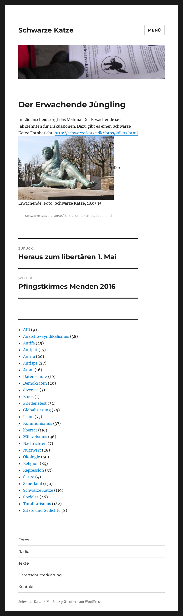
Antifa (29, 343)
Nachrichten (35, 443)
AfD (26, 329)
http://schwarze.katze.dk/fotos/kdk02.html (96, 133)
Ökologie (31, 456)
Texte (23, 563)
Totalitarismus (37, 503)
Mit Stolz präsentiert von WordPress (74, 602)
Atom (28, 369)
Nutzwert (32, 450)
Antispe (30, 363)
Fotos (23, 540)
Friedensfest (35, 403)
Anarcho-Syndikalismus (46, 336)
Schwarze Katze (46, 30)
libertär (30, 430)
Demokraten (35, 383)
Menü (154, 30)
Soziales (31, 497)
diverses (31, 389)
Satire (28, 476)
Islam (28, 416)
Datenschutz (35, 376)
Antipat (30, 349)
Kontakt (26, 586)
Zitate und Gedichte (42, 510)
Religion (31, 463)
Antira (29, 356)
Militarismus (84, 216)
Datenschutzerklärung (40, 575)
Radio (23, 551)
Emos (28, 396)
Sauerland (104, 216)
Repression (33, 470)
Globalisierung (37, 410)
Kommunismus (37, 423)
